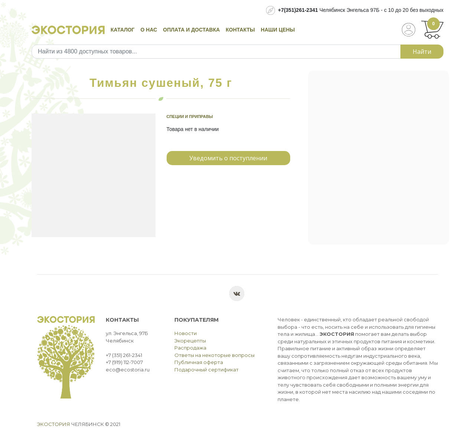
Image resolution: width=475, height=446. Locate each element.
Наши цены (278, 30)
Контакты (240, 30)
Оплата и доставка (191, 30)
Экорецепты (190, 341)
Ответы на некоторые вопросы (214, 355)
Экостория (53, 424)
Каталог (123, 30)
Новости (185, 333)
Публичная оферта (198, 362)
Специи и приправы (190, 116)
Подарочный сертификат (206, 370)
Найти (422, 51)
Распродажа (190, 348)
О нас (149, 30)
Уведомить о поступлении (228, 158)
